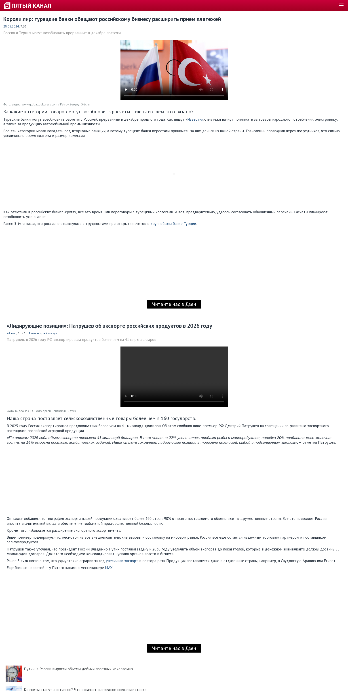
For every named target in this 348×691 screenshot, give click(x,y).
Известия (195, 119)
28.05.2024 (11, 26)
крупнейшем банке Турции (173, 223)
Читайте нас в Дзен (174, 304)
